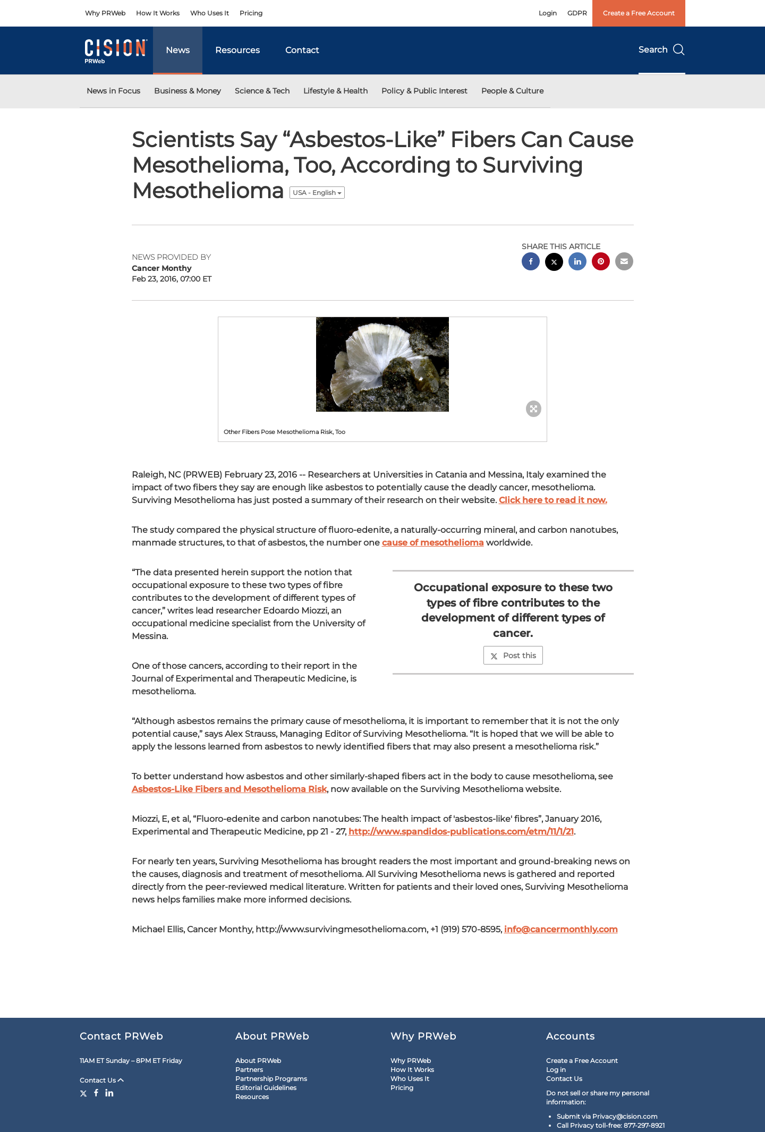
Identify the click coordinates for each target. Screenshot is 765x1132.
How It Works (158, 13)
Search (662, 50)
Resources (237, 50)
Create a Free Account (639, 13)
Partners (249, 1070)
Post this (513, 655)
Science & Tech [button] (262, 91)
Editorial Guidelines (265, 1088)
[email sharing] (624, 262)
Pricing (251, 13)
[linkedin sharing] (577, 262)
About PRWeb (258, 1061)
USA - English (317, 193)
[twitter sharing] (554, 263)
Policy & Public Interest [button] (424, 91)
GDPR (577, 13)
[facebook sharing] (531, 262)
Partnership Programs (271, 1079)
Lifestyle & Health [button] (335, 91)
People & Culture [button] (512, 91)
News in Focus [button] (113, 91)
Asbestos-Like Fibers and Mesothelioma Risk (229, 789)
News (178, 50)
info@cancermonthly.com (561, 929)
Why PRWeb (105, 13)
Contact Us (102, 1080)
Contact (302, 50)
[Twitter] (85, 1092)
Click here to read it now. (553, 500)
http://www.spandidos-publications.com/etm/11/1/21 (461, 832)
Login (548, 13)
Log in (556, 1070)
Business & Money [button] (187, 91)
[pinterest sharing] (601, 262)
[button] (382, 364)
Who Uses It (209, 13)
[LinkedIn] (109, 1092)
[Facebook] (96, 1092)
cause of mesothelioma (433, 543)
